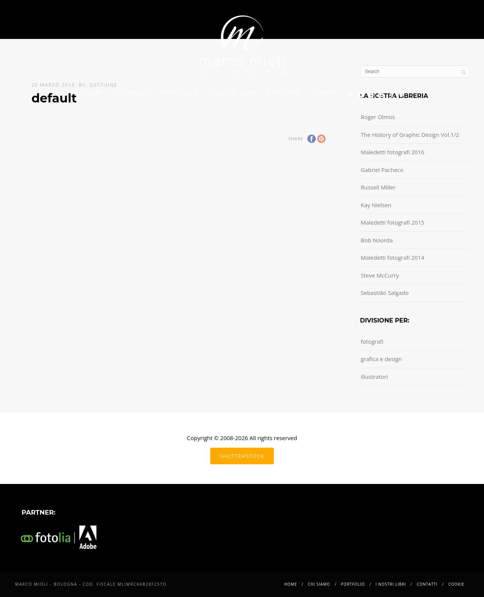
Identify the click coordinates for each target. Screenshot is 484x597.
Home (92, 92)
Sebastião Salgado (385, 292)
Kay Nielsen (376, 205)
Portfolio (179, 92)
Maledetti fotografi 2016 (392, 152)
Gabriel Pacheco (382, 170)
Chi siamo (131, 92)
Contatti (284, 92)
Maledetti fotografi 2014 (392, 257)
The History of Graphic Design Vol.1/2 (410, 134)
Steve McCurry (380, 275)
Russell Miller (378, 187)
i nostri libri (233, 92)
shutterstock (242, 456)
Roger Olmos (378, 117)
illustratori (374, 376)
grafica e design (381, 359)
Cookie (324, 92)
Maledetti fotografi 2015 (392, 222)
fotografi (372, 341)
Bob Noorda (377, 240)
